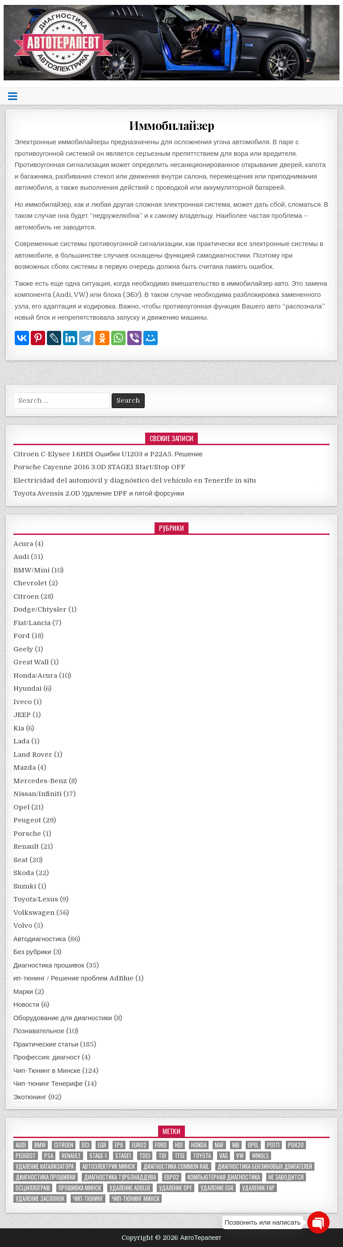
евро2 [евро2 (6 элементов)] (171, 1177)
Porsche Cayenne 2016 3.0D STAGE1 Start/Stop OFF (99, 467)
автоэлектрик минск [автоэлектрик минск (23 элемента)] (108, 1166)
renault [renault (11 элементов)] (71, 1155)
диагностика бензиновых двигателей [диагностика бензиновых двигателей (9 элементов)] (265, 1166)
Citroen (26, 596)
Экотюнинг (29, 1097)
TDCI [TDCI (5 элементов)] (144, 1155)
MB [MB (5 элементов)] (235, 1145)
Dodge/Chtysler (40, 609)
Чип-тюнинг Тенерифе (48, 1084)
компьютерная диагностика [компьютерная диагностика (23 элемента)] (224, 1177)
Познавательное (38, 1031)
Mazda (24, 767)
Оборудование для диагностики (62, 1018)
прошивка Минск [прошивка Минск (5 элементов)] (80, 1188)
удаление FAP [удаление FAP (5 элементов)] (258, 1188)
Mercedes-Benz (40, 781)
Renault (26, 846)
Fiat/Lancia (31, 623)
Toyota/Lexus (35, 899)
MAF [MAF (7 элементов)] (219, 1145)
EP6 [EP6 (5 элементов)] (119, 1145)
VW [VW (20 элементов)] (239, 1155)
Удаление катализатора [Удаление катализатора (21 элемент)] (45, 1166)
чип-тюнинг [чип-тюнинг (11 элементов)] (88, 1198)
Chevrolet (30, 583)
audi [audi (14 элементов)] (21, 1145)
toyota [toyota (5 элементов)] (202, 1155)
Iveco (22, 702)
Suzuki (24, 886)
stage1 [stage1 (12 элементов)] (123, 1155)
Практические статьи (46, 1044)
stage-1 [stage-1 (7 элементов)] (98, 1155)
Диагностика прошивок (48, 965)
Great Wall (31, 662)
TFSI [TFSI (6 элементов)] (179, 1155)
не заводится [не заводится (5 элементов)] (286, 1177)
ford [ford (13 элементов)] (161, 1145)
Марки (23, 992)
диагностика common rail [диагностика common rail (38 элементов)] (176, 1166)
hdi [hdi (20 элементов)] (179, 1145)
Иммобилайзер (171, 125)
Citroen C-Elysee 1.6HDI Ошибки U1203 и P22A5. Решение (108, 454)
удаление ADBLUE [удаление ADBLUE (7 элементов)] (130, 1188)
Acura (23, 544)
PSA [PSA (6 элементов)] (48, 1155)
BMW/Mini (31, 570)
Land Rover (32, 755)
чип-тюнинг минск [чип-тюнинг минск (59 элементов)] (135, 1198)
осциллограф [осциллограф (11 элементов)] (33, 1188)
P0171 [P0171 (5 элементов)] (273, 1145)
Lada (21, 741)
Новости (26, 1005)
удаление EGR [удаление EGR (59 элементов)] (217, 1188)
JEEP (22, 715)
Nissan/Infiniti (37, 794)
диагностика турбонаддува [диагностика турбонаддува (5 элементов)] (120, 1177)
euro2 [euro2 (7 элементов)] (139, 1145)
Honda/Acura (35, 675)
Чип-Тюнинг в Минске (46, 1071)
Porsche (27, 834)
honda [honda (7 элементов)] (198, 1145)
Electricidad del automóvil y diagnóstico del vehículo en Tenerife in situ (134, 480)
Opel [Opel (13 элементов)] (253, 1145)
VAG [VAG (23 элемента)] (223, 1155)
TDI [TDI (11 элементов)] (162, 1155)
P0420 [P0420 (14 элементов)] (296, 1145)
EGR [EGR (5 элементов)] (102, 1145)
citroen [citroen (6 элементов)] (63, 1145)
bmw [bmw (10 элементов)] (40, 1145)
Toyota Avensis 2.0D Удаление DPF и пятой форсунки (98, 493)
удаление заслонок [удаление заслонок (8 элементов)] (40, 1198)
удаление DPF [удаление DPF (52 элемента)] (175, 1188)
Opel (21, 807)
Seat (20, 860)
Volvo (22, 926)
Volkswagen (33, 913)
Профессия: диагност (46, 1057)
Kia (18, 728)
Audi (21, 557)
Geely (23, 649)
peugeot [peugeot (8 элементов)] (26, 1155)
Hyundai (27, 688)
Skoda (23, 873)
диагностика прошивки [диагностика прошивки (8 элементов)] (45, 1177)
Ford (21, 636)
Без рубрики (32, 952)
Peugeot (27, 820)
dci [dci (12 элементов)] (85, 1145)
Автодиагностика (39, 939)
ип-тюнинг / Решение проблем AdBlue (73, 978)
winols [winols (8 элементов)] (260, 1155)
